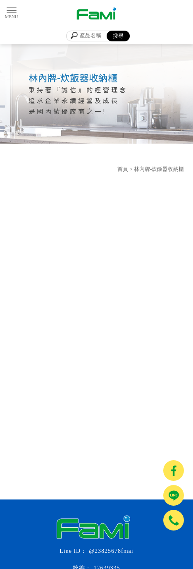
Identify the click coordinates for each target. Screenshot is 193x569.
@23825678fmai (111, 551)
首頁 (122, 169)
